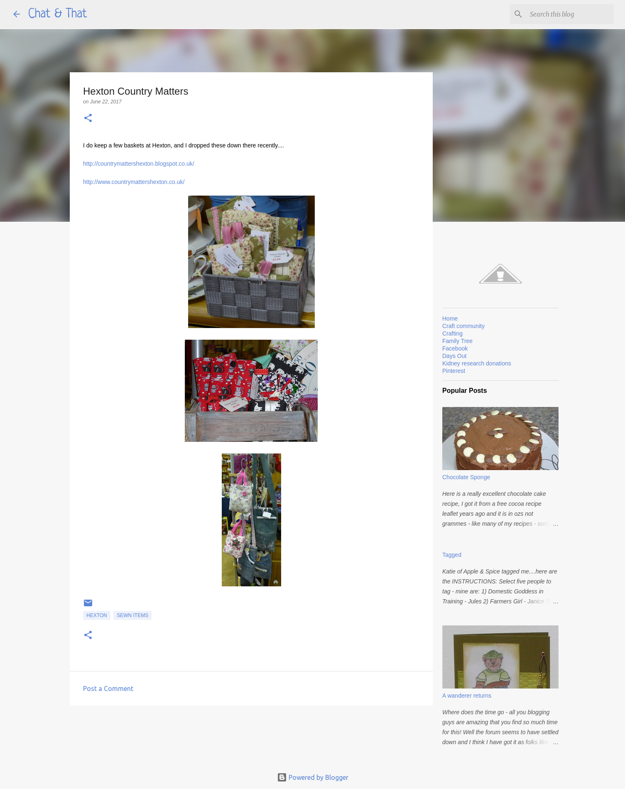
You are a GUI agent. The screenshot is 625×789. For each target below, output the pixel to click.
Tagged (451, 554)
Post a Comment (108, 688)
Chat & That (57, 14)
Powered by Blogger (312, 777)
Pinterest (453, 371)
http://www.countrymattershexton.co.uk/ (133, 182)
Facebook (455, 348)
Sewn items (132, 615)
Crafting (452, 333)
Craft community (463, 326)
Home (450, 318)
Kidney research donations (476, 363)
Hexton (96, 615)
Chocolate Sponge (466, 477)
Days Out (454, 356)
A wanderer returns (466, 695)
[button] (88, 118)
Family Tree (457, 341)
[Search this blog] (570, 14)
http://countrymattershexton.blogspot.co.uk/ (138, 163)
